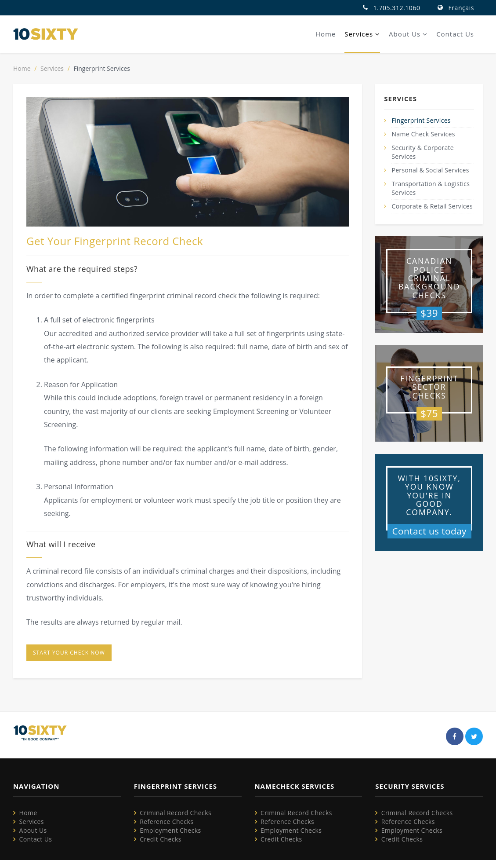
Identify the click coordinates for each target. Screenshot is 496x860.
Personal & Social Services (430, 170)
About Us (408, 33)
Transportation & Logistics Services (430, 188)
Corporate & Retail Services (432, 206)
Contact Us (455, 33)
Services (362, 33)
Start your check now (69, 652)
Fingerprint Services (421, 120)
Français (461, 8)
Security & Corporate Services (422, 152)
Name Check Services (423, 134)
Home (325, 33)
